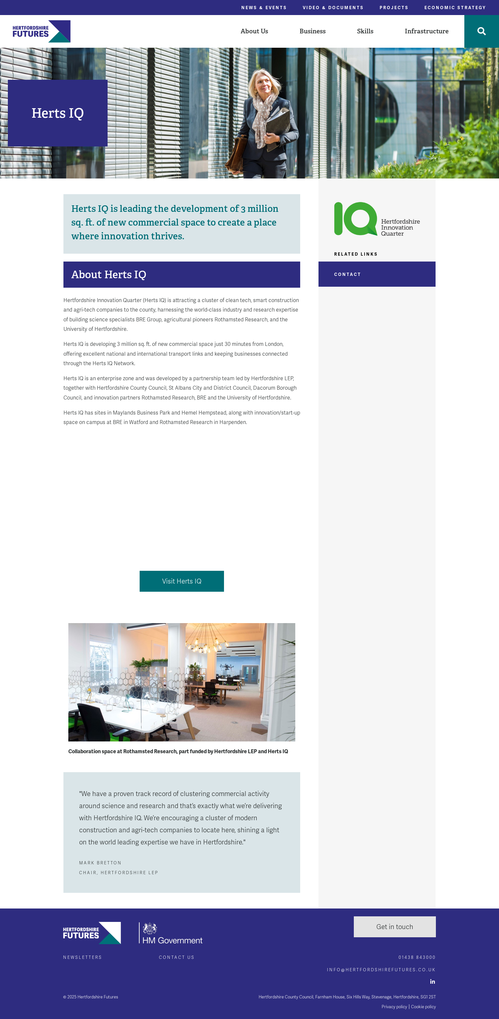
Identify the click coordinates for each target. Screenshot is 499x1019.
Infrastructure (427, 31)
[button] (254, 31)
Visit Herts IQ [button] (181, 581)
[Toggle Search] (481, 31)
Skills (365, 31)
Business (313, 31)
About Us (254, 31)
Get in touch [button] (394, 927)
